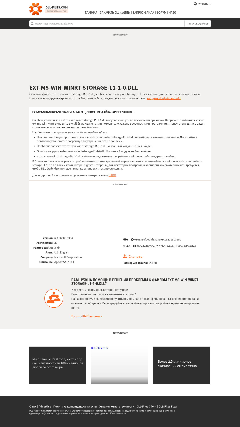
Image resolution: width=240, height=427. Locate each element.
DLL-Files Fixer (168, 406)
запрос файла (143, 12)
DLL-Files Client (146, 406)
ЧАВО (112, 175)
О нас (32, 406)
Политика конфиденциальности (75, 406)
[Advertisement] (120, 60)
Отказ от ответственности (116, 406)
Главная (91, 12)
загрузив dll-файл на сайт (164, 98)
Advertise (45, 406)
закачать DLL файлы (115, 12)
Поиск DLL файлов (197, 23)
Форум (161, 12)
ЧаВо (172, 12)
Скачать (135, 256)
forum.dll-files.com (85, 316)
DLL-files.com (99, 348)
